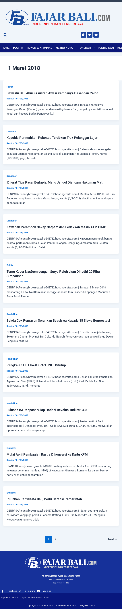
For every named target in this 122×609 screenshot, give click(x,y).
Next (113, 539)
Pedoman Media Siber (38, 597)
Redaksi (15, 597)
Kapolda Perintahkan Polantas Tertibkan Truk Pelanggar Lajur (52, 138)
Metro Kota (64, 47)
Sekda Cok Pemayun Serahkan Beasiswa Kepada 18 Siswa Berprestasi (59, 320)
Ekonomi (11, 448)
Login (23, 597)
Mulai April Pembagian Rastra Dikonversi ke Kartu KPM (48, 454)
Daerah (85, 47)
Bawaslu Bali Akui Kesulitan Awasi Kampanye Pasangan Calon (52, 93)
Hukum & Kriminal (39, 47)
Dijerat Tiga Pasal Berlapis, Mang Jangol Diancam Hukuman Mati (55, 182)
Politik (18, 47)
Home (5, 47)
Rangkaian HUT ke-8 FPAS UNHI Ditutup (36, 365)
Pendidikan (106, 47)
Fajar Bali (5, 597)
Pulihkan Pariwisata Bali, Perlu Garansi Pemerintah (44, 499)
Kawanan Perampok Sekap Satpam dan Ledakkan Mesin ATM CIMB (56, 227)
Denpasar (12, 131)
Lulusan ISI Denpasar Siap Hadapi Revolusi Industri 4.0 (47, 410)
